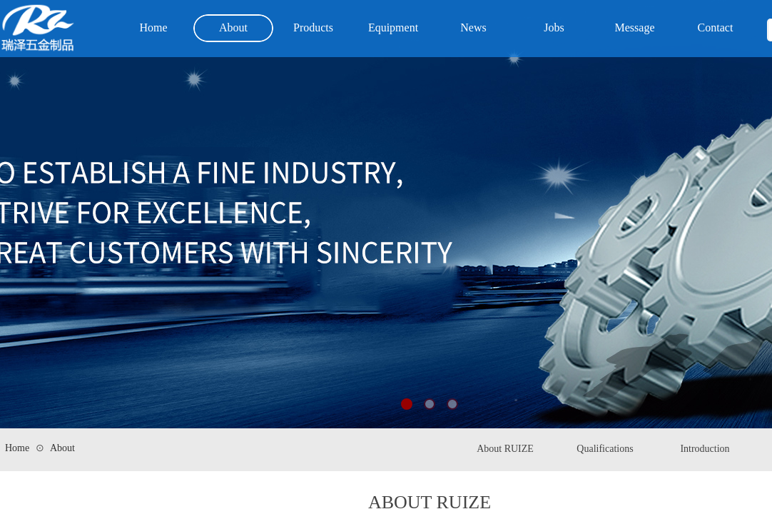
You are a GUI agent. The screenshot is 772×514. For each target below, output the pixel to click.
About (62, 448)
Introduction (704, 448)
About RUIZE (505, 448)
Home (17, 448)
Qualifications (605, 448)
